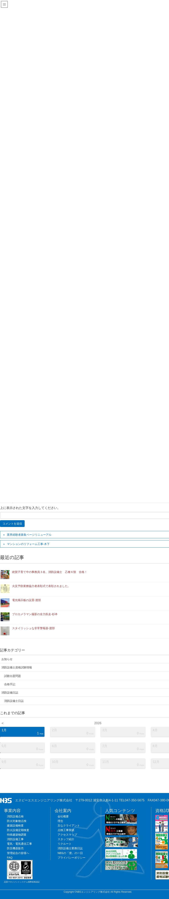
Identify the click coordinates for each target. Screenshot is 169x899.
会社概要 (63, 816)
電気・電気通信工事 (19, 843)
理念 (60, 821)
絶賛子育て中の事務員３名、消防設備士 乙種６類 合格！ (49, 572)
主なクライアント (69, 825)
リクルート (64, 843)
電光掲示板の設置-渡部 (26, 600)
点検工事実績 (66, 830)
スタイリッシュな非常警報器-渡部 (33, 628)
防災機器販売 (15, 848)
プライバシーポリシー (71, 857)
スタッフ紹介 (66, 839)
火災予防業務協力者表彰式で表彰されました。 (41, 586)
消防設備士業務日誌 (70, 848)
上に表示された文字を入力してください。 (30, 508)
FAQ (10, 857)
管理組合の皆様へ (18, 853)
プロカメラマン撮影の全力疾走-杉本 (35, 614)
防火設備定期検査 (18, 830)
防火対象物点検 (16, 821)
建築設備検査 (15, 825)
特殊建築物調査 (16, 834)
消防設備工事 (15, 839)
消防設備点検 (15, 816)
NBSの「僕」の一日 (70, 853)
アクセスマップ (67, 834)
